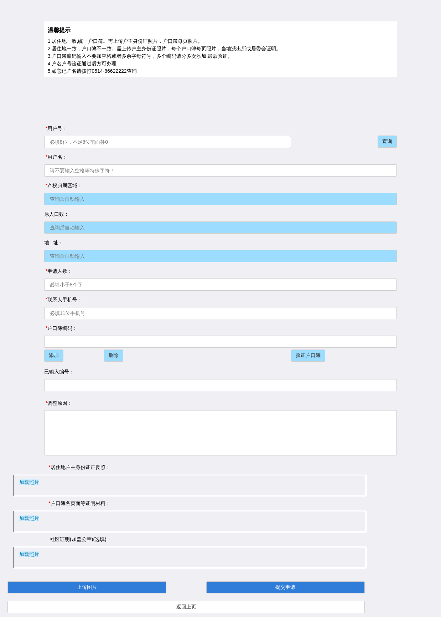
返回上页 (186, 607)
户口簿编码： (60, 328)
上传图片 (87, 587)
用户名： (55, 157)
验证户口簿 (308, 355)
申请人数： (58, 271)
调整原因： (58, 403)
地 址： (53, 242)
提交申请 (285, 587)
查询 (387, 141)
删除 (114, 355)
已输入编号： (59, 371)
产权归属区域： (63, 185)
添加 (54, 355)
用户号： (55, 128)
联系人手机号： (63, 299)
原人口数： (56, 214)
